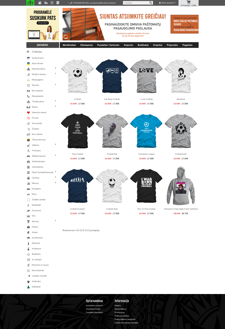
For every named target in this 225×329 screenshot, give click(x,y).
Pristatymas (120, 312)
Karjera (118, 305)
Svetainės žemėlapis (94, 312)
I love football (146, 99)
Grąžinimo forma (93, 309)
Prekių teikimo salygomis (125, 319)
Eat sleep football (112, 99)
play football (77, 154)
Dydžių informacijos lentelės (126, 323)
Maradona (181, 99)
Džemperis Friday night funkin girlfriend (181, 209)
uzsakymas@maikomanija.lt (103, 3)
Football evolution (77, 209)
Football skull (112, 209)
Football (77, 99)
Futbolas (37, 51)
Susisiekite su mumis (94, 305)
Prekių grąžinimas (122, 316)
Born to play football (146, 209)
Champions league (146, 154)
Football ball (112, 154)
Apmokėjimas (120, 309)
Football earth (181, 154)
